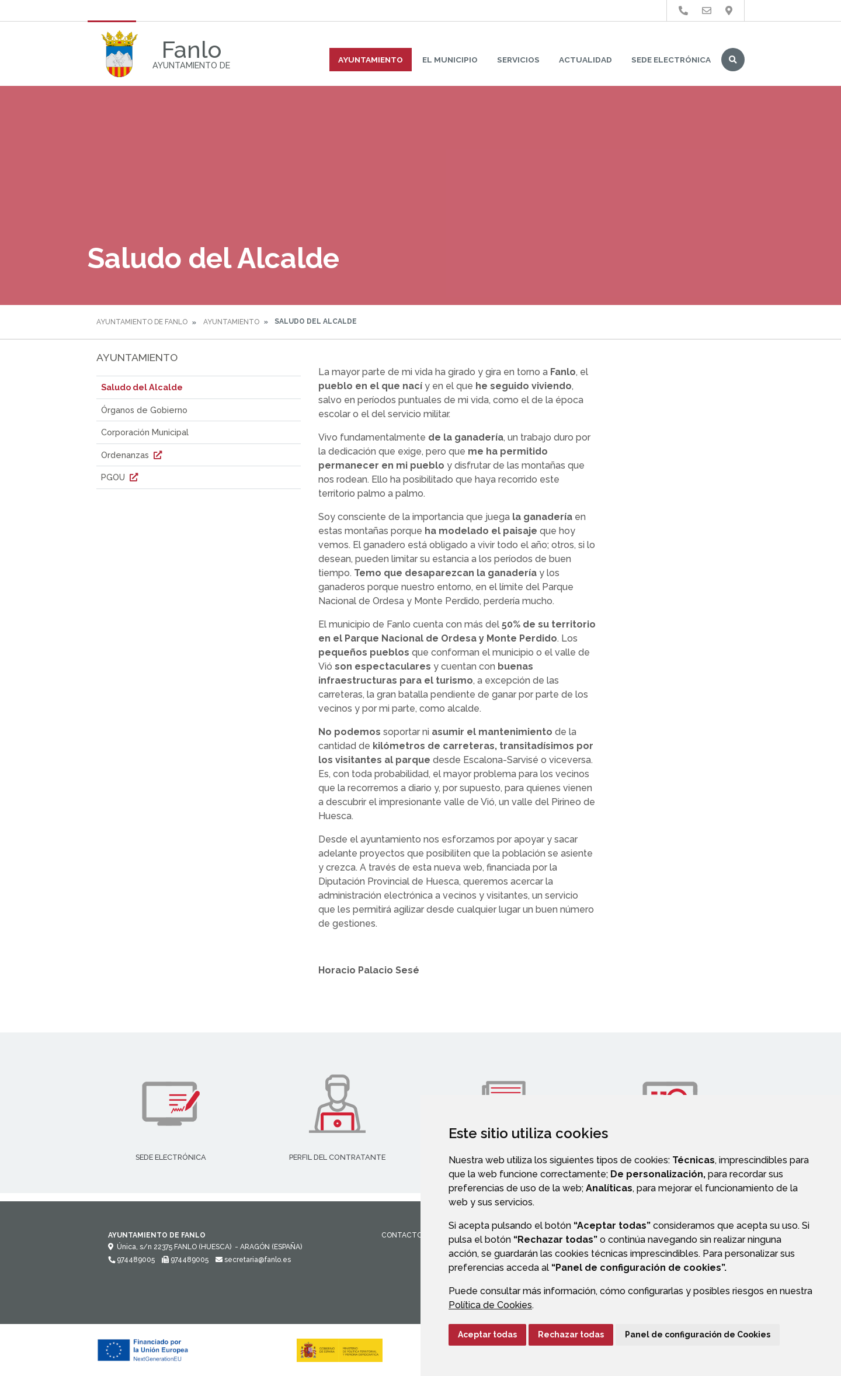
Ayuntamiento (370, 59)
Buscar (733, 59)
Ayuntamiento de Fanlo (141, 322)
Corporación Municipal (145, 432)
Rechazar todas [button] (571, 1334)
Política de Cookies (490, 1305)
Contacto (401, 1235)
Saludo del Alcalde (142, 387)
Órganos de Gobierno (144, 410)
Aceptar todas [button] (487, 1334)
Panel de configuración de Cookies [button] (697, 1334)
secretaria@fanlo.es (253, 1260)
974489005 (131, 1260)
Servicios (518, 59)
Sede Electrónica (671, 59)
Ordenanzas (133, 455)
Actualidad (585, 59)
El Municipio (450, 59)
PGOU (121, 477)
